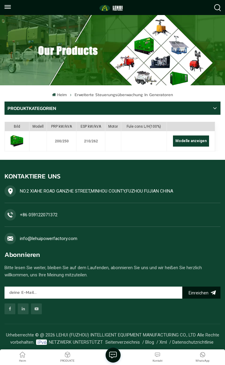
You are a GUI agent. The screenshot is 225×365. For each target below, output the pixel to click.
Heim (59, 95)
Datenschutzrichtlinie (193, 342)
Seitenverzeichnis (122, 342)
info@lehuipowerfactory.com (48, 238)
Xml (163, 342)
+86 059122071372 (38, 214)
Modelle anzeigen (191, 141)
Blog (149, 342)
